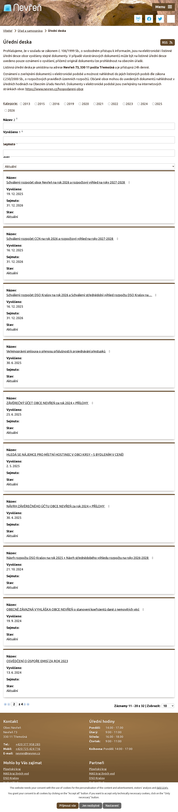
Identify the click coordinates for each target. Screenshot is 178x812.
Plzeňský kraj (12, 769)
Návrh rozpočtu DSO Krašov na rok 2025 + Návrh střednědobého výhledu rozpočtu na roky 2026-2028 (80, 557)
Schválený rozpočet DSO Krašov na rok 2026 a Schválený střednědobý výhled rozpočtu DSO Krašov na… (82, 295)
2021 (99, 103)
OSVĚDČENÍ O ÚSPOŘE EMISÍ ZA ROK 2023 (37, 661)
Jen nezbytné (90, 805)
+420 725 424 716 (28, 748)
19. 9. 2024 (13, 621)
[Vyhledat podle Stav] (89, 166)
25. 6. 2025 (13, 414)
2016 (55, 103)
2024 (144, 103)
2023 (129, 103)
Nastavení (112, 805)
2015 (41, 103)
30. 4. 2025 (13, 517)
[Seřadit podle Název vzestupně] (17, 118)
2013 (26, 103)
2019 (70, 103)
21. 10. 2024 (14, 569)
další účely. (162, 787)
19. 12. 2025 (14, 194)
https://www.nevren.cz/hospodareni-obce (54, 89)
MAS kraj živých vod (16, 773)
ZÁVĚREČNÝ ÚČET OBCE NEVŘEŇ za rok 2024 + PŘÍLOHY (50, 403)
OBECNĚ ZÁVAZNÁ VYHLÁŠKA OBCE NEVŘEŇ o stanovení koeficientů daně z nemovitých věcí (75, 609)
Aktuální (12, 216)
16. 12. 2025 (14, 250)
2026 (11, 110)
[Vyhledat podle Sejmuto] (89, 153)
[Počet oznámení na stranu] (168, 706)
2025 (158, 103)
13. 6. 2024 (13, 672)
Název (9, 119)
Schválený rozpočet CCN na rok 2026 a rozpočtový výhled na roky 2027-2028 (62, 238)
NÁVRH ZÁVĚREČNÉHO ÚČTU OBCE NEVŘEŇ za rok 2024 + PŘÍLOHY (58, 506)
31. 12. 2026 (14, 205)
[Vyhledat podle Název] (89, 126)
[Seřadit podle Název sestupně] (17, 119)
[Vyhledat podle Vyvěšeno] (89, 139)
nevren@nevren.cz (28, 753)
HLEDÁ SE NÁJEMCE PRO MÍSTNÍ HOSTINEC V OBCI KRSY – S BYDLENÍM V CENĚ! (65, 454)
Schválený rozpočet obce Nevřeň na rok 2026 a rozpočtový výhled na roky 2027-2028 (68, 182)
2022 (114, 103)
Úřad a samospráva (30, 30)
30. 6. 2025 (13, 362)
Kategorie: (10, 103)
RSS (167, 42)
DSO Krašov (11, 778)
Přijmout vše (67, 805)
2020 (85, 103)
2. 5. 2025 (13, 466)
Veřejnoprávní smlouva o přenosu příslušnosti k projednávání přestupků (59, 351)
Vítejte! (7, 30)
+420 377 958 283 (28, 744)
